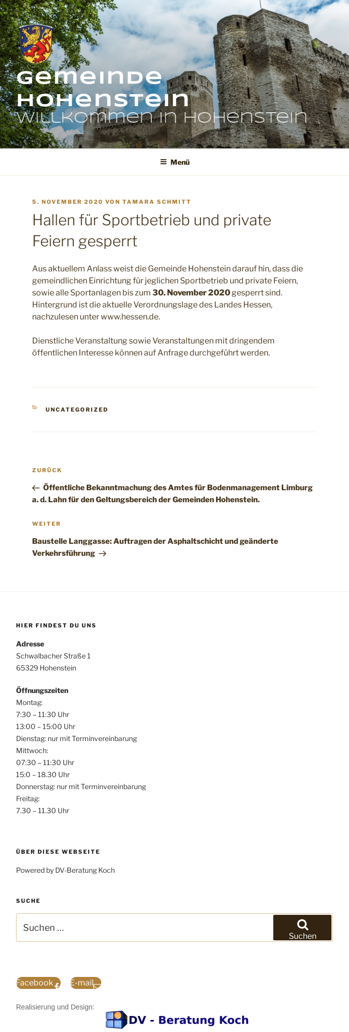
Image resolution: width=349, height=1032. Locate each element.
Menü (175, 162)
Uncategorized (77, 409)
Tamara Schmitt (157, 201)
